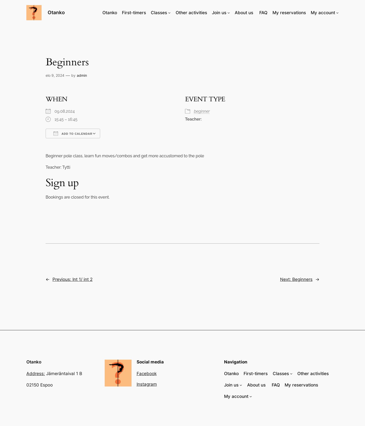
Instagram (147, 384)
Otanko (56, 12)
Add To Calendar (72, 133)
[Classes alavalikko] (169, 12)
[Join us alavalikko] (228, 12)
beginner (202, 111)
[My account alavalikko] (337, 12)
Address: (35, 373)
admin (82, 75)
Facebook (147, 373)
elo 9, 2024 (55, 75)
